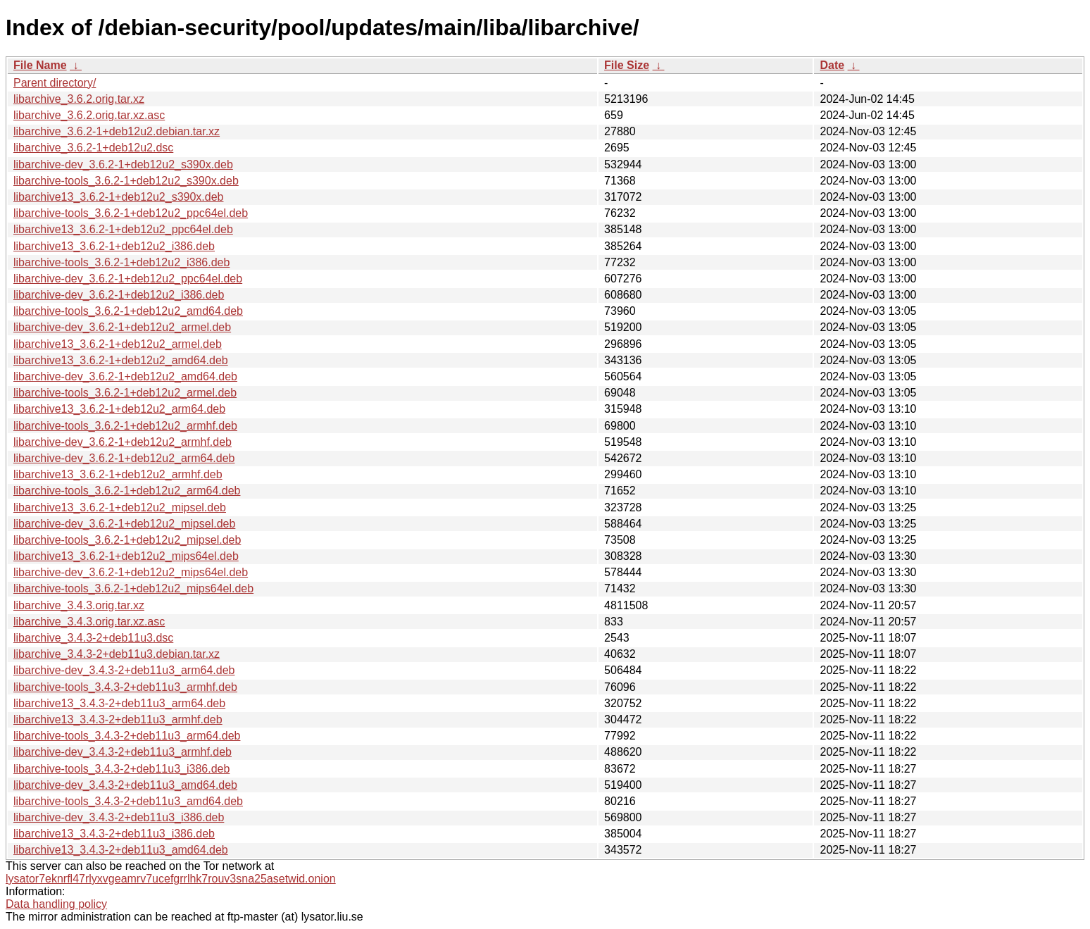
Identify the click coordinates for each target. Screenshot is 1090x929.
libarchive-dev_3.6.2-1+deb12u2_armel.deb (122, 327)
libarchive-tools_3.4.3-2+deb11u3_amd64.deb (128, 801)
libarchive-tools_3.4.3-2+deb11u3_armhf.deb (125, 687)
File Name (40, 65)
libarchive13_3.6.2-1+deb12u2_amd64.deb (120, 360)
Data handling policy (56, 904)
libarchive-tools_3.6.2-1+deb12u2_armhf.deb (125, 426)
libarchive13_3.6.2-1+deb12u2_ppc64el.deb (123, 229)
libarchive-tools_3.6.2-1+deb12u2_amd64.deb (128, 311)
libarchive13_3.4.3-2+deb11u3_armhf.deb (118, 719)
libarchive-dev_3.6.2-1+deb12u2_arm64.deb (123, 458)
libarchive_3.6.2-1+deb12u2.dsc (93, 148)
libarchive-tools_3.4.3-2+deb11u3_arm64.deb (126, 736)
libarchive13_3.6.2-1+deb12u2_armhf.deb (118, 474)
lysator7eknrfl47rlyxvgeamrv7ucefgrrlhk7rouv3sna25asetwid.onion (171, 879)
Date (832, 65)
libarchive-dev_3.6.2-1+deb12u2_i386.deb (118, 295)
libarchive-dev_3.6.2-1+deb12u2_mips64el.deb (130, 572)
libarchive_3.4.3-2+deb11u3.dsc (93, 638)
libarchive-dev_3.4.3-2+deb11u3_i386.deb (118, 817)
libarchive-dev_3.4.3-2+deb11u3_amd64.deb (125, 785)
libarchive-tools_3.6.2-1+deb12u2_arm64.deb (126, 491)
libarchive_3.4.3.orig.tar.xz (78, 605)
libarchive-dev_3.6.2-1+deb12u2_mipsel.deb (124, 524)
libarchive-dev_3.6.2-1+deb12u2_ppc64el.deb (127, 279)
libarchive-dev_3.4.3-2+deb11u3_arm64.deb (123, 670)
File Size (626, 65)
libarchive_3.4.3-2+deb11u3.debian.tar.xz (116, 654)
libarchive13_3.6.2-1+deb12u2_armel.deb (117, 344)
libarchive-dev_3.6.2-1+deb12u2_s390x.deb (123, 164)
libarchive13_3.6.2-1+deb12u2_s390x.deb (118, 197)
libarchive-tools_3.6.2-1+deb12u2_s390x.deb (126, 181)
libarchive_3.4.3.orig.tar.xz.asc (89, 622)
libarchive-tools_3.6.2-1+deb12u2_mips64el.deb (133, 588)
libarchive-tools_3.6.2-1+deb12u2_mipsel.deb (127, 540)
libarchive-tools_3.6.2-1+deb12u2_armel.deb (125, 393)
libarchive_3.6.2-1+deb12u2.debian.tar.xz (116, 131)
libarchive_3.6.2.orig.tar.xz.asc (89, 115)
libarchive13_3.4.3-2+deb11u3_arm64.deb (119, 703)
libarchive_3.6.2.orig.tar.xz (78, 99)
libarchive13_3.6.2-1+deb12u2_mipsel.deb (119, 507)
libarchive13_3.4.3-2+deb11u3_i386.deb (114, 834)
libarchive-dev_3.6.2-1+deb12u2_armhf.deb (122, 442)
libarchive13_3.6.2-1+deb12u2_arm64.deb (119, 409)
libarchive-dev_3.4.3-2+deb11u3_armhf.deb (122, 752)
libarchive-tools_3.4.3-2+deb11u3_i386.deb (121, 769)
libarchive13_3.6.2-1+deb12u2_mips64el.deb (126, 556)
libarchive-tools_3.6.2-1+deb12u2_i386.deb (121, 262)
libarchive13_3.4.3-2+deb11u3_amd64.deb (120, 850)
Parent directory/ (54, 83)
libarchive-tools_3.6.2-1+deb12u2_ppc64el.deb (130, 213)
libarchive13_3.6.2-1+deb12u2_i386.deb (114, 246)
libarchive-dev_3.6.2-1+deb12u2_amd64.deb (125, 376)
